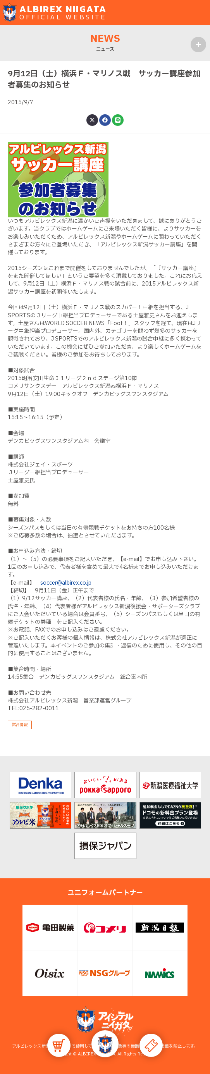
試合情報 (20, 725)
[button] (105, 1043)
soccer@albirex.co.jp (65, 583)
